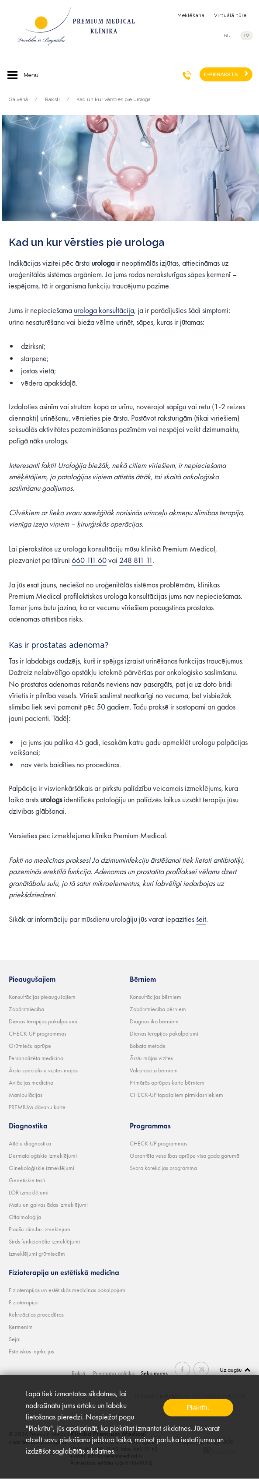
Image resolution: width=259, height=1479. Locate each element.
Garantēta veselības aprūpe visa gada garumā (184, 1155)
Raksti (52, 99)
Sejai (15, 1338)
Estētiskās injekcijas (31, 1351)
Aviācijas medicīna (31, 1082)
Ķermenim (21, 1326)
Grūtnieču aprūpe (30, 1045)
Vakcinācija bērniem (154, 1070)
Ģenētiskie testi (27, 1180)
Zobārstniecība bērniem (158, 1008)
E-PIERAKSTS (221, 74)
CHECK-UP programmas (37, 1033)
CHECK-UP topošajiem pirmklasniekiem (176, 1094)
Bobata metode (148, 1045)
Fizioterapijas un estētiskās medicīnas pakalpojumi (68, 1289)
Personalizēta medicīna (36, 1057)
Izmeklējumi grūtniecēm (37, 1253)
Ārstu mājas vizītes (151, 1057)
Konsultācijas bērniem (155, 996)
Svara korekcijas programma (163, 1167)
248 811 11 (135, 560)
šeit (201, 918)
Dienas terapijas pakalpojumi (43, 1021)
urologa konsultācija (104, 310)
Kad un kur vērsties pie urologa (113, 99)
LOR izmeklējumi (28, 1192)
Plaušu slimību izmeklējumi (40, 1229)
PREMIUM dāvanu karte (37, 1106)
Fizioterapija (23, 1302)
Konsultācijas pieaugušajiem (42, 996)
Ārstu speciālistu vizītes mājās (43, 1070)
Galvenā (18, 99)
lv (247, 36)
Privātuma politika (115, 1373)
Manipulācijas (25, 1094)
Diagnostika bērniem (154, 1021)
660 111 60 (89, 560)
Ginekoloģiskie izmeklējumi (41, 1167)
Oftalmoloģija (25, 1216)
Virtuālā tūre (230, 15)
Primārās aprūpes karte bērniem (167, 1082)
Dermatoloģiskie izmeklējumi (43, 1155)
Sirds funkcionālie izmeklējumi (44, 1241)
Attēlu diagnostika (30, 1143)
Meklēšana (191, 15)
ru (227, 36)
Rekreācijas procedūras (36, 1314)
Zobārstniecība (26, 1008)
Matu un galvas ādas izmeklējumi (48, 1204)
